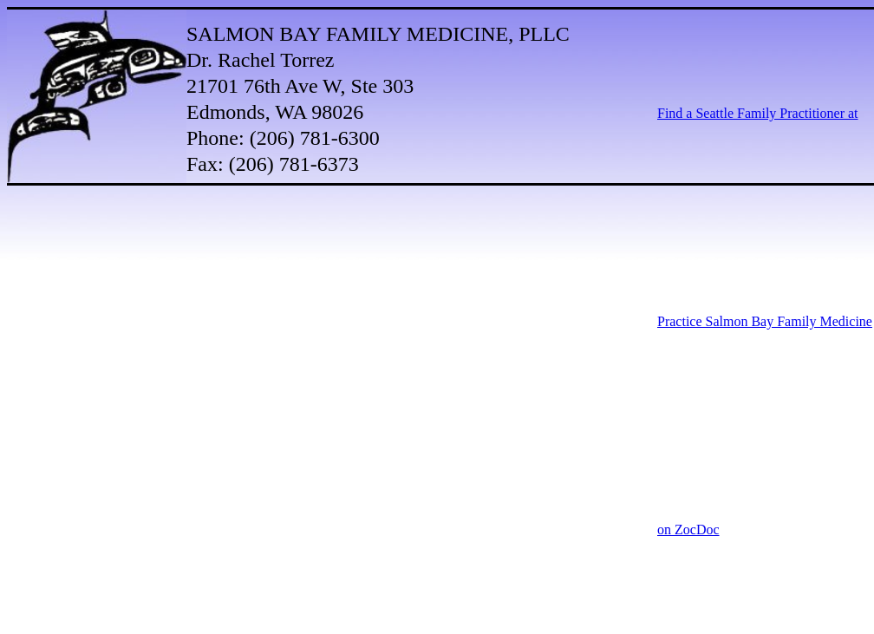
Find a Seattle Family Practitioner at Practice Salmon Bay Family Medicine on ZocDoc (764, 321)
